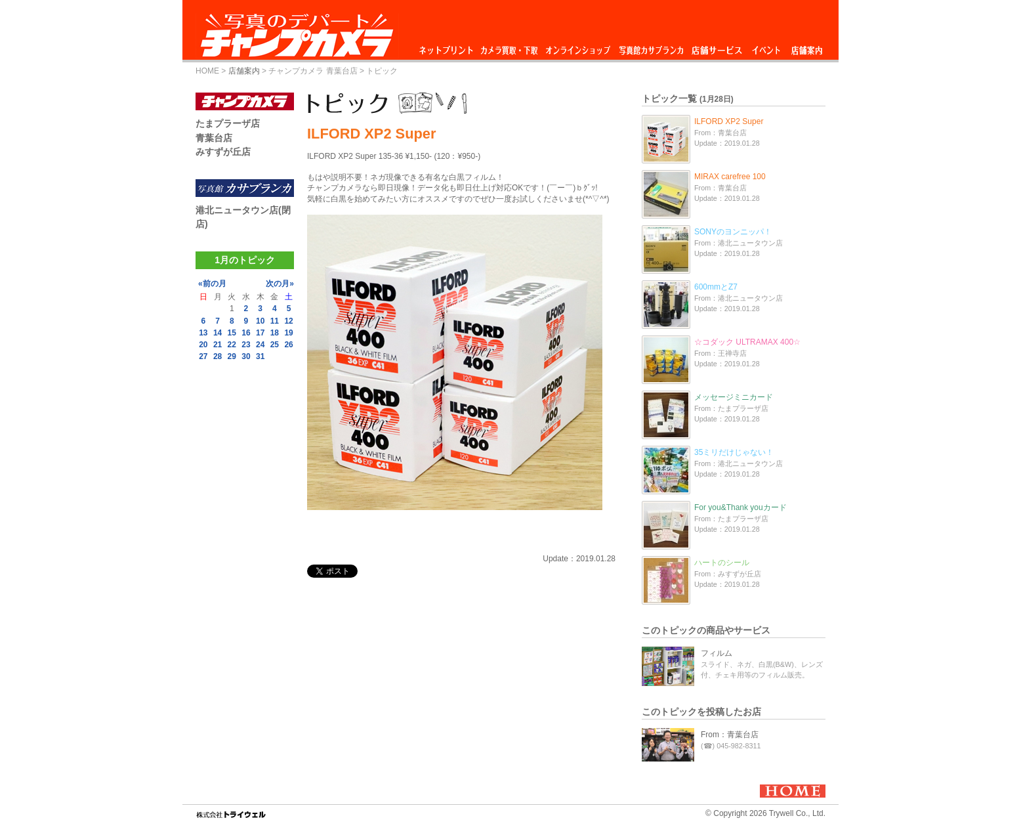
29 (232, 356)
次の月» (280, 283)
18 (274, 332)
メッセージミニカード (733, 397)
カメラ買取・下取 (510, 46)
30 (245, 356)
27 (203, 356)
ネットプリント (448, 46)
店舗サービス (716, 46)
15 (232, 332)
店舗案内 (806, 46)
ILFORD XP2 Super (728, 121)
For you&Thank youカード (740, 507)
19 (288, 332)
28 (217, 356)
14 (217, 332)
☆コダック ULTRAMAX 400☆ (747, 342)
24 (260, 344)
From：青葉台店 (730, 734)
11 (274, 321)
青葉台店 (214, 138)
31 (260, 356)
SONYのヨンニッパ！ (733, 231)
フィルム (716, 653)
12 (288, 321)
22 (232, 344)
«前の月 (212, 283)
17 (260, 332)
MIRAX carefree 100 (730, 176)
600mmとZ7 (716, 286)
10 (260, 321)
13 (203, 332)
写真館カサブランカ (651, 46)
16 (245, 332)
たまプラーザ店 (228, 123)
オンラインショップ (577, 46)
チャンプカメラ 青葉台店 (312, 70)
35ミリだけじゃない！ (734, 452)
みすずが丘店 (223, 151)
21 (217, 344)
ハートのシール (721, 562)
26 (288, 344)
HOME (207, 70)
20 (203, 344)
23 (245, 344)
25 (274, 344)
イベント (766, 46)
